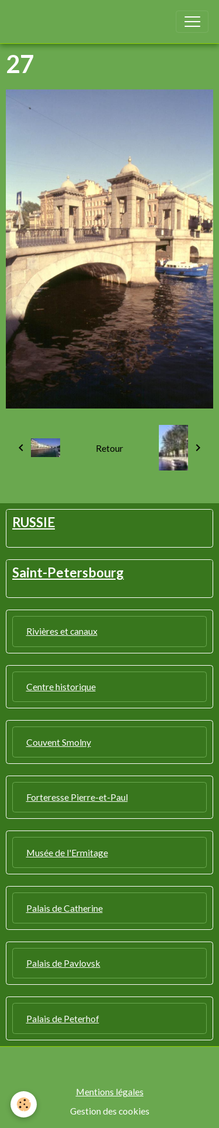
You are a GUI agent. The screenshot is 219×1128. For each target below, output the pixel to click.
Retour (109, 448)
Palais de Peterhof (62, 1018)
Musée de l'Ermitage (67, 852)
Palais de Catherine (64, 908)
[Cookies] (24, 1104)
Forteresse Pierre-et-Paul (77, 796)
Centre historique (61, 686)
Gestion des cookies (110, 1110)
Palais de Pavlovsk (63, 962)
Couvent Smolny (58, 742)
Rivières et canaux (62, 630)
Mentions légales (110, 1091)
